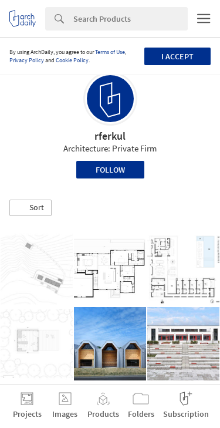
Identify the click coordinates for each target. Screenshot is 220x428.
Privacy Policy (26, 60)
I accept (177, 56)
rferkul (110, 136)
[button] (30, 208)
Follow (110, 169)
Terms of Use (110, 52)
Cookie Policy (72, 60)
